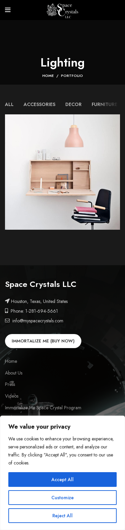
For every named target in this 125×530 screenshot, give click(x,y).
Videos (11, 396)
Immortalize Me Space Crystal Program (43, 408)
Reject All (62, 515)
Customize (62, 497)
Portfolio (72, 75)
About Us (13, 373)
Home (48, 75)
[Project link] (62, 172)
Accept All (62, 479)
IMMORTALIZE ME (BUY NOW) (43, 341)
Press (10, 384)
